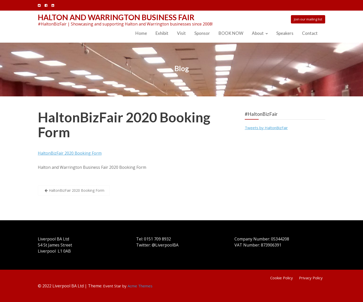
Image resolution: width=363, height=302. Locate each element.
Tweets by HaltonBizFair (266, 127)
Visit (181, 33)
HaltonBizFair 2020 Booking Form (124, 124)
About (258, 33)
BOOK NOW (231, 33)
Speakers (284, 33)
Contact (310, 33)
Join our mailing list (308, 19)
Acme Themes (140, 285)
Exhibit (162, 33)
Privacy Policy (311, 277)
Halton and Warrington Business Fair (116, 17)
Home (141, 33)
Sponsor (202, 33)
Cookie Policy (281, 277)
